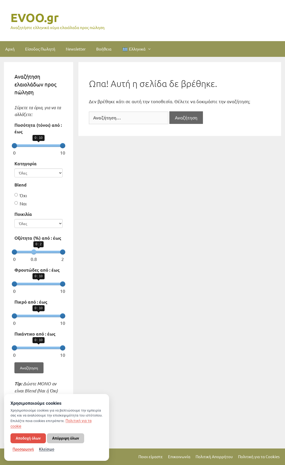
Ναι (20, 203)
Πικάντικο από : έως (35, 334)
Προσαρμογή (23, 449)
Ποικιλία (23, 214)
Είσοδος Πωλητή (40, 48)
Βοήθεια (103, 48)
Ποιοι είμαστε (150, 456)
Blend (20, 185)
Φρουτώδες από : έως (37, 270)
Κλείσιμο (46, 449)
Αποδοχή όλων (28, 438)
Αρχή (10, 48)
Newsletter (76, 48)
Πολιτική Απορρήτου (214, 456)
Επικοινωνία (179, 456)
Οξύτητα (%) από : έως (37, 238)
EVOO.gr (34, 17)
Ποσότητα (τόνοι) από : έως (38, 128)
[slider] (14, 145)
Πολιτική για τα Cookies (259, 456)
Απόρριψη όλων (65, 438)
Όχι (20, 195)
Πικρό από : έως (30, 302)
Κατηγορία (25, 163)
